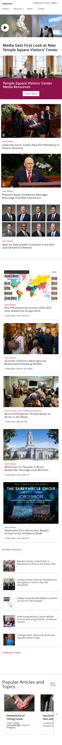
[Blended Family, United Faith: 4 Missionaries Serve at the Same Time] (31, 566)
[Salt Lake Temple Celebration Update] (31, 77)
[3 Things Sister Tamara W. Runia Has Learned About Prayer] (31, 640)
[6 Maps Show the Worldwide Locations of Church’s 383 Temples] (31, 603)
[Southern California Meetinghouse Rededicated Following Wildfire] (31, 347)
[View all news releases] (31, 549)
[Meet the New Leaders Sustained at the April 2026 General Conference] (31, 227)
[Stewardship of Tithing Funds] (19, 710)
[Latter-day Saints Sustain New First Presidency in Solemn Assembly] (31, 127)
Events (30, 8)
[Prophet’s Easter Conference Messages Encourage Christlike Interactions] (31, 177)
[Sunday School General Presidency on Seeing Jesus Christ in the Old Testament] (31, 584)
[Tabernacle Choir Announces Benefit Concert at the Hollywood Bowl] (31, 511)
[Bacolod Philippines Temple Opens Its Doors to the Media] (31, 400)
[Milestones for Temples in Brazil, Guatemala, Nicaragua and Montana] (31, 453)
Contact (41, 8)
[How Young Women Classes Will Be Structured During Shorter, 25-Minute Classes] (31, 621)
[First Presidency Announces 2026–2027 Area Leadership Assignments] (31, 294)
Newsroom (7, 4)
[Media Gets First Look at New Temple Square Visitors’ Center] (31, 34)
